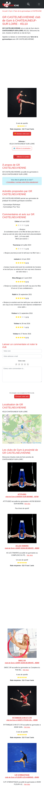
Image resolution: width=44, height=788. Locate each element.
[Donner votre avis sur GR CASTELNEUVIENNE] (22, 134)
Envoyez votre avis (21, 390)
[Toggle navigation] (39, 4)
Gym (10, 11)
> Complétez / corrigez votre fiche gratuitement (22, 182)
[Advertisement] (22, 64)
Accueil (4, 11)
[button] (22, 421)
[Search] (28, 4)
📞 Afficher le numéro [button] (22, 157)
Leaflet (23, 437)
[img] (22, 423)
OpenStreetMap (37, 437)
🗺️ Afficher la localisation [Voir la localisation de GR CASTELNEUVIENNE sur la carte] (22, 148)
